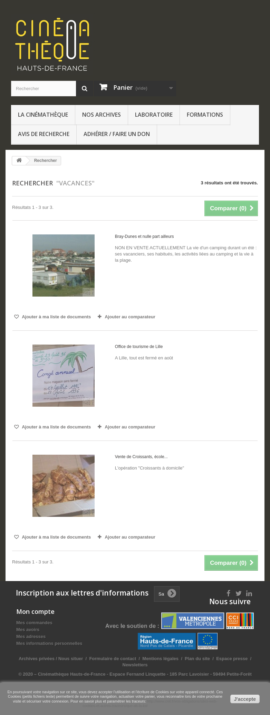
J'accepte (245, 699)
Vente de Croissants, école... (141, 456)
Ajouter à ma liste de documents (56, 316)
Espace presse (232, 658)
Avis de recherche (43, 134)
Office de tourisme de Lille (139, 346)
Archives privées (37, 658)
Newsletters (135, 664)
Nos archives (101, 114)
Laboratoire (154, 114)
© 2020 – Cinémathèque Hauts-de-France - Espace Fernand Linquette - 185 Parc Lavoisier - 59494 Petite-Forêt (135, 674)
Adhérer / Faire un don (117, 134)
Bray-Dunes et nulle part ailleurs (144, 236)
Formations (205, 114)
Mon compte (35, 611)
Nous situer (70, 658)
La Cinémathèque (43, 114)
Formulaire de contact (112, 658)
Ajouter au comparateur (130, 316)
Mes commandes (34, 622)
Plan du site (197, 658)
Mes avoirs (27, 629)
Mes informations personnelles (49, 643)
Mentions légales (160, 658)
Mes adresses (31, 636)
